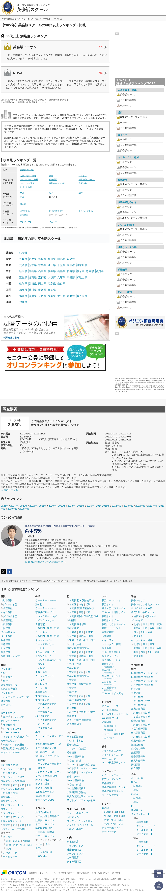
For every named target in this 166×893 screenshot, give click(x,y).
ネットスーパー (43, 640)
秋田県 (52, 259)
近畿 (22, 785)
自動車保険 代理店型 (142, 676)
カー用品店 (73, 857)
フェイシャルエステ (112, 754)
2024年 (14, 505)
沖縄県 (23, 302)
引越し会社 (41, 672)
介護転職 (106, 636)
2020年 (52, 505)
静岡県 (90, 271)
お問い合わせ (83, 873)
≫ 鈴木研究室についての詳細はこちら (45, 562)
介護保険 (136, 752)
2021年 (42, 505)
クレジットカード (10, 720)
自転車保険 (7, 624)
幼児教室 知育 (74, 724)
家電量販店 (73, 841)
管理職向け (110, 730)
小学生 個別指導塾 (76, 700)
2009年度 (12, 508)
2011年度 (152, 505)
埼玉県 (52, 265)
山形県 (61, 259)
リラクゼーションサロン (80, 821)
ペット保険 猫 (138, 704)
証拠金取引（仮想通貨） (16, 748)
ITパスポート (85, 772)
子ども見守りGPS (44, 799)
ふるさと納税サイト (46, 652)
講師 (51, 176)
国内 (40, 844)
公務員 (72, 772)
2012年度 (140, 505)
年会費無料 (9, 724)
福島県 (71, 259)
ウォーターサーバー (46, 600)
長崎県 (42, 296)
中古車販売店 (42, 700)
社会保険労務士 (87, 764)
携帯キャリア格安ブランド (145, 604)
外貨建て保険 (138, 748)
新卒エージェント (111, 677)
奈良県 (71, 277)
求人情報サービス (111, 660)
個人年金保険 (138, 760)
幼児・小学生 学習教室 (79, 720)
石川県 (42, 271)
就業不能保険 (138, 740)
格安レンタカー (43, 684)
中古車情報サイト (44, 696)
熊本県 (52, 296)
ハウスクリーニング (46, 616)
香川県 (33, 289)
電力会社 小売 (42, 795)
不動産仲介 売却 (9, 765)
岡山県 (42, 283)
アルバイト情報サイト (113, 612)
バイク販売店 (42, 716)
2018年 (71, 505)
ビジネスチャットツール (115, 714)
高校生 (72, 712)
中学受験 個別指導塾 (78, 676)
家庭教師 (71, 716)
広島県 (52, 283)
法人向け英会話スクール (80, 796)
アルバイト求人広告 (112, 693)
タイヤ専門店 (74, 861)
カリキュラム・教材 (29, 179)
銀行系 (6, 716)
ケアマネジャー (89, 768)
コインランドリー (44, 620)
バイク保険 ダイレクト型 (144, 680)
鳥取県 (23, 283)
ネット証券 (7, 668)
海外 (47, 844)
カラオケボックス (111, 828)
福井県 (52, 271)
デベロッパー (10, 856)
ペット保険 (7, 636)
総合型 (41, 760)
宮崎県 (71, 296)
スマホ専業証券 (9, 684)
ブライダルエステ (111, 750)
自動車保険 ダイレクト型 (144, 672)
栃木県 (33, 265)
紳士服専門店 (74, 849)
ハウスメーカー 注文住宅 (13, 829)
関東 (123, 811)
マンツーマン (26, 222)
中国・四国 (26, 844)
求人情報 (116, 873)
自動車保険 (7, 600)
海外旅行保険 (8, 632)
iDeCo (134, 794)
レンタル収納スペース (49, 660)
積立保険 (136, 768)
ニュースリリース (48, 873)
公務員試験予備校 (76, 792)
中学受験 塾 (73, 668)
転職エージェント (111, 628)
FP (70, 756)
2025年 (4, 505)
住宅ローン (7, 704)
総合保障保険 (138, 756)
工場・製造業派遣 (111, 652)
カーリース (41, 688)
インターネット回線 (141, 640)
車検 (37, 732)
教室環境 (53, 179)
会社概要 (33, 873)
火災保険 (5, 628)
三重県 (23, 277)
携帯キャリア (138, 600)
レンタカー (41, 680)
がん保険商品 (138, 732)
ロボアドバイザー (10, 752)
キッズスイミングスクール (80, 825)
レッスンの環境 (27, 183)
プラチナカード (144, 834)
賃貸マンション (9, 801)
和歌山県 (81, 277)
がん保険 (5, 648)
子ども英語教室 (75, 736)
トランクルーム (43, 656)
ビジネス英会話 (56, 211)
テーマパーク (109, 831)
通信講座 (71, 752)
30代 (51, 193)
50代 (22, 197)
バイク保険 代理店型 (142, 684)
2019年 (62, 505)
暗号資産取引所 (9, 740)
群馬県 (42, 265)
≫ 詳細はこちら (9, 490)
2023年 (23, 505)
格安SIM (137, 616)
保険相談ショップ (10, 656)
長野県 (71, 271)
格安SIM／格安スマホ (142, 612)
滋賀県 (33, 277)
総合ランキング (27, 169)
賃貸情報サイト (9, 797)
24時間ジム (73, 817)
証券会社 (8, 676)
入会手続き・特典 (28, 176)
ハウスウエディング (112, 775)
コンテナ (42, 664)
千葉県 (61, 265)
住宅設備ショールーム (12, 805)
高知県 (52, 289)
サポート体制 (26, 187)
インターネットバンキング (15, 696)
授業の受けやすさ (87, 179)
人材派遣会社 (109, 688)
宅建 (71, 760)
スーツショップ (75, 853)
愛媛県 (42, 289)
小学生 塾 (72, 692)
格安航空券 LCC (43, 828)
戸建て (20, 769)
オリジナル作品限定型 (49, 763)
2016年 (81, 505)
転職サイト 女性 (110, 620)
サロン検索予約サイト (113, 762)
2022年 (33, 505)
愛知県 (100, 271)
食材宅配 (40, 624)
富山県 (33, 271)
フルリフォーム (11, 813)
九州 (29, 785)
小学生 (91, 712)
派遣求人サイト (110, 656)
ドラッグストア (75, 845)
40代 (81, 193)
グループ (53, 222)
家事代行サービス (44, 612)
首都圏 (6, 785)
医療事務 (79, 756)
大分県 (61, 296)
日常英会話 (25, 211)
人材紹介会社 (109, 682)
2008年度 (24, 508)
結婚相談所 (108, 783)
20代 (22, 193)
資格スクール (74, 776)
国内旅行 (42, 816)
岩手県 (33, 259)
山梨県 (61, 271)
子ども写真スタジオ (46, 747)
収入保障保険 (140, 728)
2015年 (90, 505)
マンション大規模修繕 (12, 789)
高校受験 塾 (73, 628)
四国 (135, 632)
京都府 (42, 277)
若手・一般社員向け (114, 734)
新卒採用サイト (110, 671)
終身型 (137, 712)
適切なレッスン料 (57, 183)
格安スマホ (150, 616)
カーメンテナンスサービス (49, 736)
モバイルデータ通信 (141, 608)
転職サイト (108, 616)
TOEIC (72, 764)
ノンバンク (18, 716)
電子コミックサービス (47, 755)
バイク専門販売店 (47, 720)
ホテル (38, 848)
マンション (9, 769)
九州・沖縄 (75, 644)
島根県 (33, 283)
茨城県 (23, 265)
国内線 (41, 832)
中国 (159, 628)
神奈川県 (81, 265)
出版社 (41, 767)
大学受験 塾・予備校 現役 (80, 600)
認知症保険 (137, 744)
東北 (8, 840)
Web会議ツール (110, 718)
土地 (29, 769)
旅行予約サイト (43, 812)
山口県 (61, 283)
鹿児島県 (81, 296)
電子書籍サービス (44, 751)
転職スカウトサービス (113, 624)
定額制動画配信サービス (48, 743)
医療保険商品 (138, 708)
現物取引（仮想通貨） (15, 744)
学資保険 (5, 652)
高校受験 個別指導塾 (78, 648)
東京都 (71, 265)
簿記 (78, 760)
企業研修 (106, 722)
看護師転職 (108, 632)
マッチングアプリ (111, 795)
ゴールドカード (11, 732)
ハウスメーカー (11, 852)
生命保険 (5, 640)
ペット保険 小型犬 (141, 700)
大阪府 (52, 277)
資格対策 (24, 215)
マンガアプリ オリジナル (48, 771)
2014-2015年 (103, 505)
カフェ (38, 740)
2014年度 (117, 505)
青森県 (23, 259)
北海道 (23, 252)
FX (2, 708)
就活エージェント (111, 600)
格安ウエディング (111, 779)
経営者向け (110, 726)
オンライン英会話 (76, 748)
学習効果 (83, 183)
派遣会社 (106, 648)
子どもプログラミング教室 (81, 800)
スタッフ (83, 176)
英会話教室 (73, 744)
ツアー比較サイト (44, 836)
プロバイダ (137, 620)
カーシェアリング (44, 676)
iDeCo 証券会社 (9, 688)
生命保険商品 (138, 720)
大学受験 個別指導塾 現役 (80, 608)
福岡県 (23, 296)
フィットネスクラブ (77, 813)
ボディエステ (109, 758)
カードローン (8, 712)
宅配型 (41, 668)
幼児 (71, 740)
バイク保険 (7, 612)
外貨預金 (5, 700)
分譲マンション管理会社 (14, 781)
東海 (15, 785)
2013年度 (128, 505)
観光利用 (42, 856)
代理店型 (8, 608)
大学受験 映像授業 (76, 624)
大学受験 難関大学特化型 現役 (83, 616)
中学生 (82, 712)
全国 (120, 823)
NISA (3, 672)
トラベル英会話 (86, 211)
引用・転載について (101, 873)
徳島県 (23, 289)
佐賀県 (33, 296)
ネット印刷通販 (110, 710)
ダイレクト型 (10, 604)
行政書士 (74, 768)
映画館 (105, 808)
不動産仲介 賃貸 (9, 793)
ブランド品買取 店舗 (46, 775)
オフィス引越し (43, 779)
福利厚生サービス (44, 791)
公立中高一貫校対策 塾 (79, 684)
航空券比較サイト (44, 820)
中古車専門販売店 (47, 704)
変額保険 (136, 764)
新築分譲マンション (11, 821)
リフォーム (7, 809)
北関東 (16, 840)
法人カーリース (110, 706)
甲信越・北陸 (86, 636)
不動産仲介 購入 (9, 773)
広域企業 (138, 636)
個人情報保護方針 (66, 873)
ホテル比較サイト (44, 824)
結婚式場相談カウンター (115, 787)
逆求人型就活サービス (113, 608)
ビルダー (8, 836)
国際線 (50, 832)
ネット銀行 (7, 692)
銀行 (5, 680)
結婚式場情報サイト (112, 791)
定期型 (146, 712)
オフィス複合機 (43, 787)
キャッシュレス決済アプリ (15, 736)
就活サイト (108, 604)
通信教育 (71, 708)
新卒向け (109, 738)
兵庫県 (61, 277)
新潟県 (23, 271)
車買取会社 (41, 692)
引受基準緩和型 (141, 716)
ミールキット (42, 632)
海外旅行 (54, 816)
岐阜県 (80, 271)
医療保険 (5, 644)
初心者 (23, 204)
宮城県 (42, 259)
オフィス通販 (42, 783)
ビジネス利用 (45, 852)
